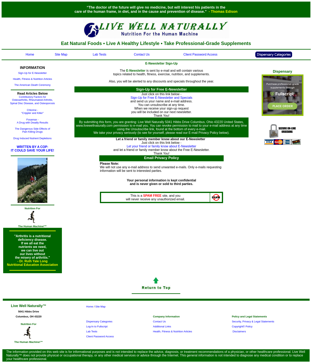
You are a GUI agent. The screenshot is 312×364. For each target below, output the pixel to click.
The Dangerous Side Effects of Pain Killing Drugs (32, 130)
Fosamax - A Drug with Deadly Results (32, 121)
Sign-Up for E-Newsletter (32, 72)
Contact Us (142, 54)
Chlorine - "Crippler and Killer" (32, 111)
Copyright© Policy (242, 326)
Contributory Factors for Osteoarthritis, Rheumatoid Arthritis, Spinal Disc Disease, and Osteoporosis (32, 100)
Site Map (61, 54)
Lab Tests (99, 54)
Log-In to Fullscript (96, 326)
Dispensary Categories (99, 321)
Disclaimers (240, 331)
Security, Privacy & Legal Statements (253, 321)
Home (30, 54)
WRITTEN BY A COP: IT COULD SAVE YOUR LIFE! (32, 148)
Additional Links (162, 326)
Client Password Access (200, 54)
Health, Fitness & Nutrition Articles (32, 78)
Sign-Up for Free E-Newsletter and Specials (161, 97)
